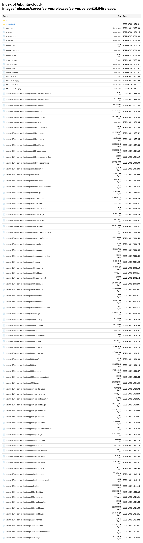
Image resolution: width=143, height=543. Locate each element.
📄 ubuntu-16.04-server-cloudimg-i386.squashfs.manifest (26, 377)
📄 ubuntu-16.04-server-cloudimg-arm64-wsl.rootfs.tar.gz (25, 238)
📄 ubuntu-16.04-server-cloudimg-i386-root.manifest (24, 335)
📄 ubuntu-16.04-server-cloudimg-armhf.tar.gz (21, 314)
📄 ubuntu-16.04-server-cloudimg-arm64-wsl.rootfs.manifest (27, 232)
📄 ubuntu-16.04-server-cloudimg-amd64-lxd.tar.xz (23, 122)
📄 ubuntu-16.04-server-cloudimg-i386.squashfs (22, 371)
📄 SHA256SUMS (10, 85)
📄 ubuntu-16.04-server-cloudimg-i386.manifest (22, 359)
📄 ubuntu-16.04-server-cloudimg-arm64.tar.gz (21, 262)
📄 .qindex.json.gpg (11, 50)
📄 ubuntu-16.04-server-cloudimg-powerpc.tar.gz (22, 434)
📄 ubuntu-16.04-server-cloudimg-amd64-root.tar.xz (23, 139)
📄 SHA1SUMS (9, 76)
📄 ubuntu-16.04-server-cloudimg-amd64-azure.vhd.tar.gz (26, 99)
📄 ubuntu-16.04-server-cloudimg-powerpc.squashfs (24, 423)
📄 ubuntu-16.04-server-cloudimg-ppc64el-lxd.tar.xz (23, 445)
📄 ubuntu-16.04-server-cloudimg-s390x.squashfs (23, 526)
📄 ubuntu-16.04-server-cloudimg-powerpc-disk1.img (24, 389)
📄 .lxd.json (7, 32)
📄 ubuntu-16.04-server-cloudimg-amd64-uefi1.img (23, 145)
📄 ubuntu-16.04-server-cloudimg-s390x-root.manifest (24, 502)
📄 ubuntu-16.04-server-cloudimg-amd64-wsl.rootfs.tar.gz (26, 163)
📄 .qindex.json (9, 45)
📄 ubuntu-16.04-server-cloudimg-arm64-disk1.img (23, 199)
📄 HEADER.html (10, 64)
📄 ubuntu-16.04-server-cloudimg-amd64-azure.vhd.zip (25, 105)
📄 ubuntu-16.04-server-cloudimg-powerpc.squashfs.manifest (27, 429)
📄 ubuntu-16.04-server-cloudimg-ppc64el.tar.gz (22, 486)
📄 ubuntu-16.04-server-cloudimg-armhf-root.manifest (24, 278)
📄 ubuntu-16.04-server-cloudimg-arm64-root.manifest (24, 209)
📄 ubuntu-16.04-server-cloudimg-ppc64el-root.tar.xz (24, 462)
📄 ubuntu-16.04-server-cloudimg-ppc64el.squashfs (23, 474)
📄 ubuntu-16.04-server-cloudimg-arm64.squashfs (23, 250)
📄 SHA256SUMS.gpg (12, 89)
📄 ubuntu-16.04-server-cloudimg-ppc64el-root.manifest (25, 450)
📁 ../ (5, 20)
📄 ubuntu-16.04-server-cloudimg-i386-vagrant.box (23, 353)
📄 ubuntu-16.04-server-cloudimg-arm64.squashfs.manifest (26, 256)
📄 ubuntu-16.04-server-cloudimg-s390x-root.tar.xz (23, 514)
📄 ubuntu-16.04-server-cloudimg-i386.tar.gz (21, 383)
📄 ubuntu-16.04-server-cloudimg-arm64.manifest (23, 244)
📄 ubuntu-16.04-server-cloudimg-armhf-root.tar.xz (23, 290)
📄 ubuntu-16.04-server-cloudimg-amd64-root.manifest (25, 127)
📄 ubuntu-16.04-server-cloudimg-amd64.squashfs (23, 181)
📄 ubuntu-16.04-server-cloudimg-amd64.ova (21, 175)
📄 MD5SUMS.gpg (10, 72)
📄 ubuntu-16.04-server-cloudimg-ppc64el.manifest (23, 468)
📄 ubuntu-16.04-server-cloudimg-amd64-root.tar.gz (23, 133)
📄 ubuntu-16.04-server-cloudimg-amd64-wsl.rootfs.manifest (27, 157)
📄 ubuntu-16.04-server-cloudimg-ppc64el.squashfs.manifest (27, 480)
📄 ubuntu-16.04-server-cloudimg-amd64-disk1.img (23, 111)
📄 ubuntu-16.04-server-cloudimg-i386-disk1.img (22, 319)
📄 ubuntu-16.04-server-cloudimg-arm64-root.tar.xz (23, 220)
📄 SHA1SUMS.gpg (11, 80)
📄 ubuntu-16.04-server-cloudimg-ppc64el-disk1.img (24, 440)
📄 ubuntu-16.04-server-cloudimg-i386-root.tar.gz (22, 341)
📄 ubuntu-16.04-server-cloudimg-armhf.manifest (22, 296)
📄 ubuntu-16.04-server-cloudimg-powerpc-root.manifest (25, 399)
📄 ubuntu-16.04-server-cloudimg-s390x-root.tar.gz (23, 508)
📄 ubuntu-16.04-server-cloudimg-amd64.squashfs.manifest (27, 187)
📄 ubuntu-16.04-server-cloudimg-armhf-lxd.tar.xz (23, 273)
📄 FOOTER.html (10, 60)
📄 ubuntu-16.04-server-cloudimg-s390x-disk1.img (23, 492)
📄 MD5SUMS (9, 68)
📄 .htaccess (8, 28)
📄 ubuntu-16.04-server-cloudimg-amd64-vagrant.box (24, 151)
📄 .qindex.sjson (9, 55)
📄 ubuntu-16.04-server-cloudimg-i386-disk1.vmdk (23, 325)
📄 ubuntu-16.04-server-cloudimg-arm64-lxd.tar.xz (23, 204)
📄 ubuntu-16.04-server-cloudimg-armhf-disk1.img (23, 268)
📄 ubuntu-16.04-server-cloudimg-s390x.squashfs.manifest (26, 532)
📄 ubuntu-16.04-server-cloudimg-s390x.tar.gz (21, 538)
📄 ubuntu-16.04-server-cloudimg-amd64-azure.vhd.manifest (27, 93)
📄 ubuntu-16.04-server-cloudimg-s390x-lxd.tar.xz (23, 497)
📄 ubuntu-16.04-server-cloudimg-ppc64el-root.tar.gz (24, 456)
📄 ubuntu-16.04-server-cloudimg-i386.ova (20, 365)
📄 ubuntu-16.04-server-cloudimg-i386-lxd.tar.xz (22, 330)
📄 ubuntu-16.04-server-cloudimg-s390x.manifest (22, 520)
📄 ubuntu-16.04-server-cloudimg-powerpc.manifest (23, 417)
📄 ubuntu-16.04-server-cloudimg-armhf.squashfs (23, 302)
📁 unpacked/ (9, 24)
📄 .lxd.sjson (8, 40)
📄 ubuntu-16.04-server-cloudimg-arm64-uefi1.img (23, 226)
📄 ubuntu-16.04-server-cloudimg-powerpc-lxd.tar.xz (24, 394)
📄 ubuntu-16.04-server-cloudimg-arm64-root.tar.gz (23, 214)
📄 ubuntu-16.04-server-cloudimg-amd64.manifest (23, 169)
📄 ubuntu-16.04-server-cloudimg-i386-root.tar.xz (22, 347)
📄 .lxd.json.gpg (9, 36)
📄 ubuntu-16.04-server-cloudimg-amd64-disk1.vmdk (24, 117)
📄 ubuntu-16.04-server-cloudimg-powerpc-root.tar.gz (24, 405)
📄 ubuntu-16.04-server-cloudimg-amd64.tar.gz (22, 193)
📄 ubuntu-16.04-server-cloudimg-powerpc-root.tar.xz (24, 411)
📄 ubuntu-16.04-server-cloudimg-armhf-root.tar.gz (23, 284)
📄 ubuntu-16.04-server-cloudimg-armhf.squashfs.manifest (26, 308)
